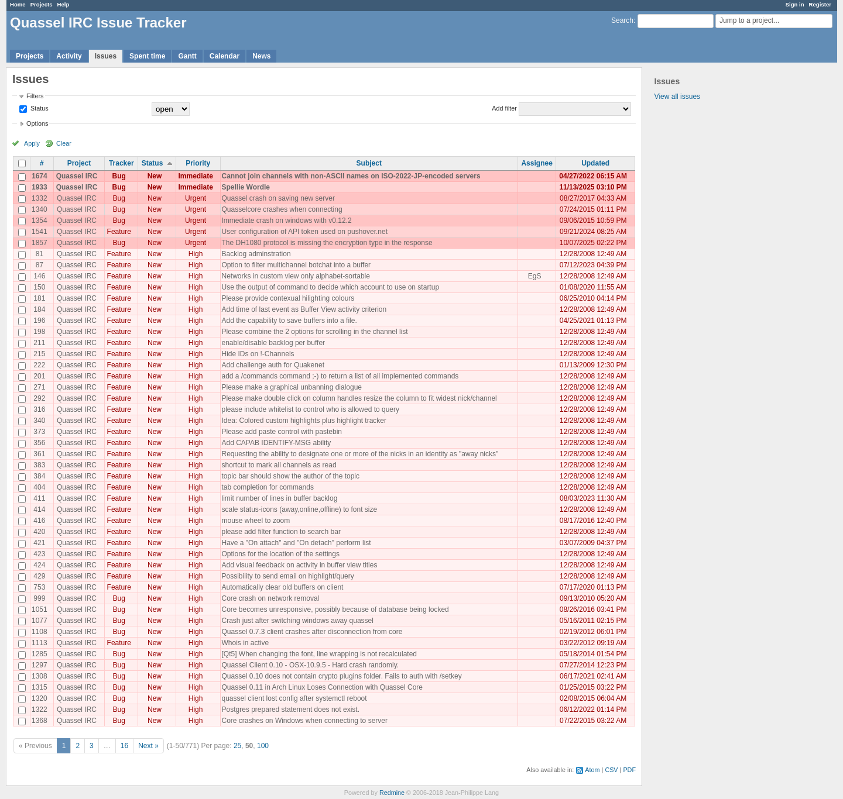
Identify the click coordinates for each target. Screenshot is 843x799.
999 (39, 598)
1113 (39, 643)
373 (39, 432)
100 (263, 746)
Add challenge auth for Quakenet (273, 365)
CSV (611, 769)
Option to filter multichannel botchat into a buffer (296, 265)
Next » (148, 746)
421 (39, 543)
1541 (39, 232)
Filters (34, 95)
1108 (39, 632)
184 (39, 309)
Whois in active (245, 643)
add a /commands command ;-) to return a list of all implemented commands (340, 376)
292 (39, 398)
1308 (39, 676)
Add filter (504, 108)
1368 (39, 721)
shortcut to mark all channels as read (279, 465)
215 (39, 354)
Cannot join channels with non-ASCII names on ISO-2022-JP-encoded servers (351, 176)
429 (39, 576)
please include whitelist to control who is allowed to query (311, 409)
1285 (39, 654)
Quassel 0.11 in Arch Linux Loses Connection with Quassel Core (322, 687)
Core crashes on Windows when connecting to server (305, 721)
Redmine (392, 792)
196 (39, 320)
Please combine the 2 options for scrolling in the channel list (315, 332)
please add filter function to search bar (281, 532)
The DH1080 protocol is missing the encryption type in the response (327, 243)
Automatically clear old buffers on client (283, 587)
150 (39, 287)
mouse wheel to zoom (256, 520)
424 (39, 565)
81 (39, 254)
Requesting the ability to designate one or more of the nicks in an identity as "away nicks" (360, 454)
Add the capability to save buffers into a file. (289, 320)
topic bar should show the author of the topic (290, 476)
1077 (39, 621)
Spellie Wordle (246, 187)
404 (39, 487)
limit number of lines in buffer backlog (280, 498)
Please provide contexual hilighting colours (288, 298)
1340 (39, 209)
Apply (32, 143)
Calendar (224, 56)
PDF (629, 769)
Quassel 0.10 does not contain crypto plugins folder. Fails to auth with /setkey (342, 676)
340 (39, 420)
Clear (63, 143)
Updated (595, 163)
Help (63, 4)
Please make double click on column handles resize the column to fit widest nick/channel (359, 398)
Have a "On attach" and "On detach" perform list (296, 543)
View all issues (677, 96)
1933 (39, 187)
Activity (68, 56)
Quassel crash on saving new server (278, 198)
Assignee (536, 163)
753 (39, 587)
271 (39, 387)
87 (39, 265)
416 (39, 520)
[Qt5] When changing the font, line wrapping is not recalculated (319, 654)
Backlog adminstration (256, 254)
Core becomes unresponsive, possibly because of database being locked (335, 609)
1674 (39, 176)
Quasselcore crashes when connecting (282, 209)
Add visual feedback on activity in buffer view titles (300, 565)
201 (39, 376)
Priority (198, 163)
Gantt (187, 56)
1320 (39, 698)
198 (39, 332)
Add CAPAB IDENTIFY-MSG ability (276, 443)
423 (39, 554)
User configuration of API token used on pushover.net (305, 232)
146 (39, 276)
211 (39, 343)
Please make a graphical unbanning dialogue (292, 387)
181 (39, 298)
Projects (41, 4)
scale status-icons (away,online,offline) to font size (300, 509)
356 (39, 443)
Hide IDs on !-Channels (258, 354)
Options (37, 123)
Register (820, 4)
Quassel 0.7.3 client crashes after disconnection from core (312, 632)
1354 (39, 220)
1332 (39, 198)
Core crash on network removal (271, 598)
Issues (105, 56)
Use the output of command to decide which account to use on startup (331, 287)
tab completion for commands (268, 487)
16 (124, 746)
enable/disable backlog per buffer (273, 343)
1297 (39, 665)
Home (18, 4)
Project (79, 163)
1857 (39, 243)
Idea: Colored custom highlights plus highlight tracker (304, 420)
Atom (592, 769)
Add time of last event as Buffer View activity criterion (304, 309)
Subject (369, 163)
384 (39, 476)
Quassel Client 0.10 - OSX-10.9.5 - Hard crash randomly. (310, 665)
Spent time (147, 56)
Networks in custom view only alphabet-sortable (296, 276)
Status (39, 108)
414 (39, 509)
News (261, 56)
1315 (39, 687)
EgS (535, 276)
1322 (39, 709)
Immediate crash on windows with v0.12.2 (287, 220)
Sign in (795, 4)
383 (39, 465)
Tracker (121, 163)
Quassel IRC (77, 176)
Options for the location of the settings (281, 554)
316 (39, 409)
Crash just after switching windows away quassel (297, 621)
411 (39, 498)
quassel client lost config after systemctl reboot (294, 698)
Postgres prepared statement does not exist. (290, 709)
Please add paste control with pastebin (282, 432)
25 (237, 746)
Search (622, 20)
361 (39, 454)
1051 (39, 609)
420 (39, 532)
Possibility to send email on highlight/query (288, 576)
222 (39, 365)
